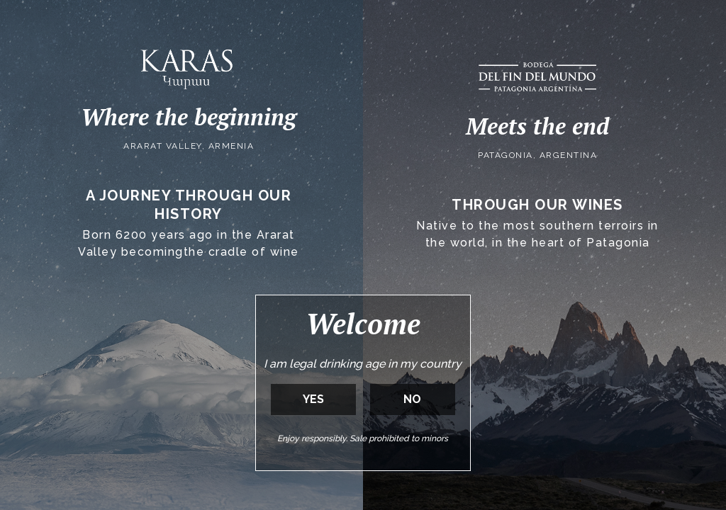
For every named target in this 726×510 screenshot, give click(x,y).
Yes (313, 399)
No (412, 399)
